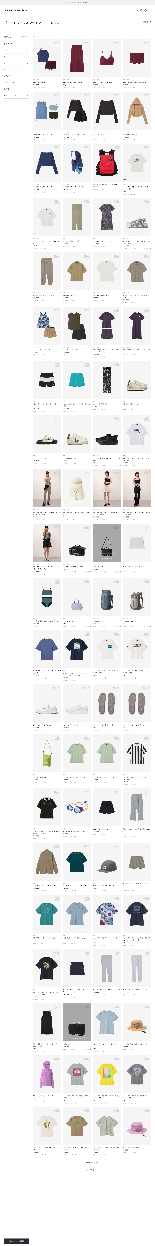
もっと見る (91, 1170)
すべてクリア (25, 37)
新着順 (146, 22)
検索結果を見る (16, 1241)
